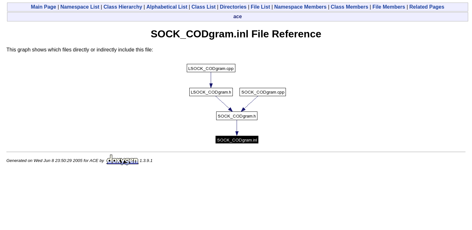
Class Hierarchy (123, 7)
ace (237, 16)
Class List (204, 7)
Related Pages (426, 7)
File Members (389, 7)
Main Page (43, 7)
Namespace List (79, 7)
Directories (233, 7)
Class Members (349, 7)
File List (260, 7)
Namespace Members (300, 7)
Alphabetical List (166, 7)
